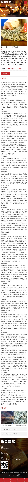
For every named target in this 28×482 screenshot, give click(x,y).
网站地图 (17, 474)
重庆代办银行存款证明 (11, 433)
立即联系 (5, 73)
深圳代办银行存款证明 (11, 429)
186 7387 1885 (5, 449)
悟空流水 (17, 475)
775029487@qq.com (6, 454)
